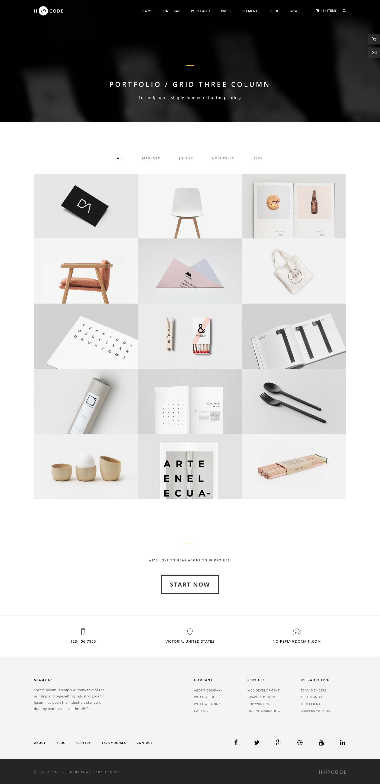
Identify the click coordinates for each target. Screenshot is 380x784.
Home (147, 11)
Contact (144, 743)
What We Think (207, 704)
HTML (258, 159)
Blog (275, 11)
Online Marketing (264, 711)
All (120, 159)
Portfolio (200, 11)
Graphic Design (261, 697)
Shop (295, 11)
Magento (151, 159)
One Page (171, 11)
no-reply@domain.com (297, 641)
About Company (208, 690)
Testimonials (313, 697)
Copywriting (259, 704)
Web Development (264, 690)
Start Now (190, 600)
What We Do (205, 697)
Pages (226, 11)
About (40, 743)
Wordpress (223, 159)
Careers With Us (315, 711)
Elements (250, 11)
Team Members (314, 690)
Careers (201, 711)
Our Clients (311, 704)
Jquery (186, 159)
